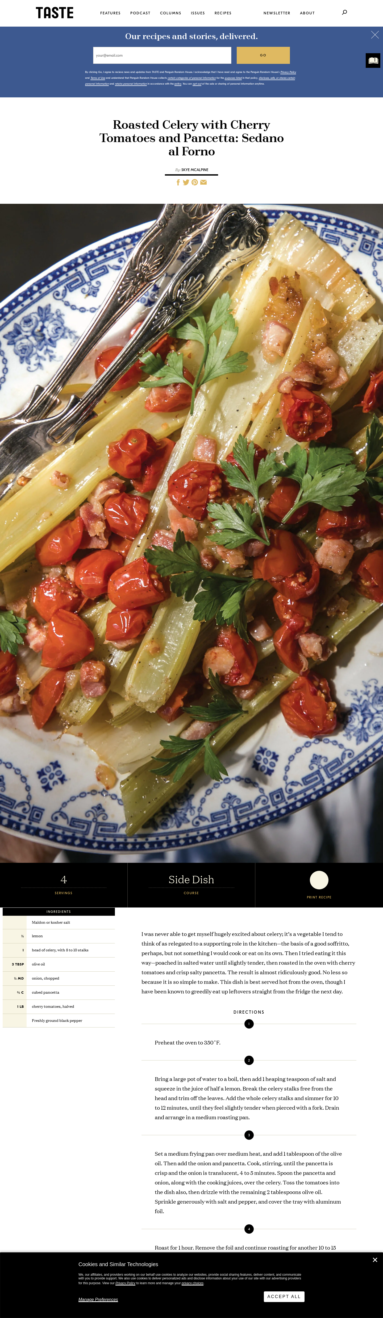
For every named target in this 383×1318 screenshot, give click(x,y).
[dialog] (191, 1285)
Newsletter (277, 13)
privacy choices (192, 1283)
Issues (198, 13)
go (263, 55)
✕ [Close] (375, 1260)
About (307, 13)
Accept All (284, 1296)
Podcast (140, 13)
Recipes (223, 13)
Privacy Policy (125, 1283)
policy (177, 83)
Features (110, 13)
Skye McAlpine (194, 170)
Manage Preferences (98, 1299)
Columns (170, 13)
